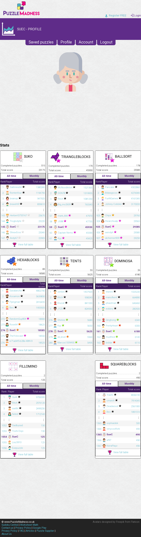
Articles (30, 530)
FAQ (21, 530)
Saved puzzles (41, 42)
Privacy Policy (23, 527)
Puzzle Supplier (45, 530)
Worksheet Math (29, 524)
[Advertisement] (70, 116)
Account (86, 42)
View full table (23, 245)
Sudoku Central (10, 524)
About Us (7, 533)
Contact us (7, 527)
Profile (66, 42)
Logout (106, 42)
